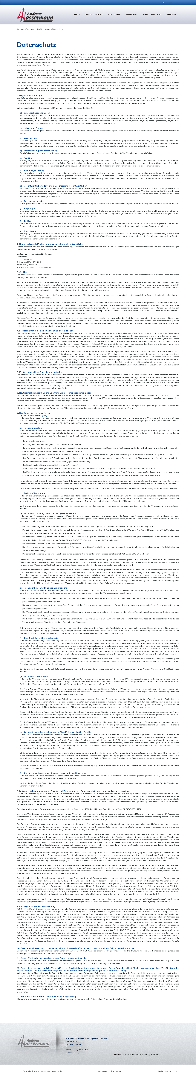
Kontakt (171, 14)
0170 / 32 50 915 (138, 2)
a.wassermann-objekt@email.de (166, 2)
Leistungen (114, 14)
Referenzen (131, 14)
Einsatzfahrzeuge (152, 14)
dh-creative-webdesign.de (167, 1071)
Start (77, 14)
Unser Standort (94, 14)
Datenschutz (108, 1071)
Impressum (94, 1071)
